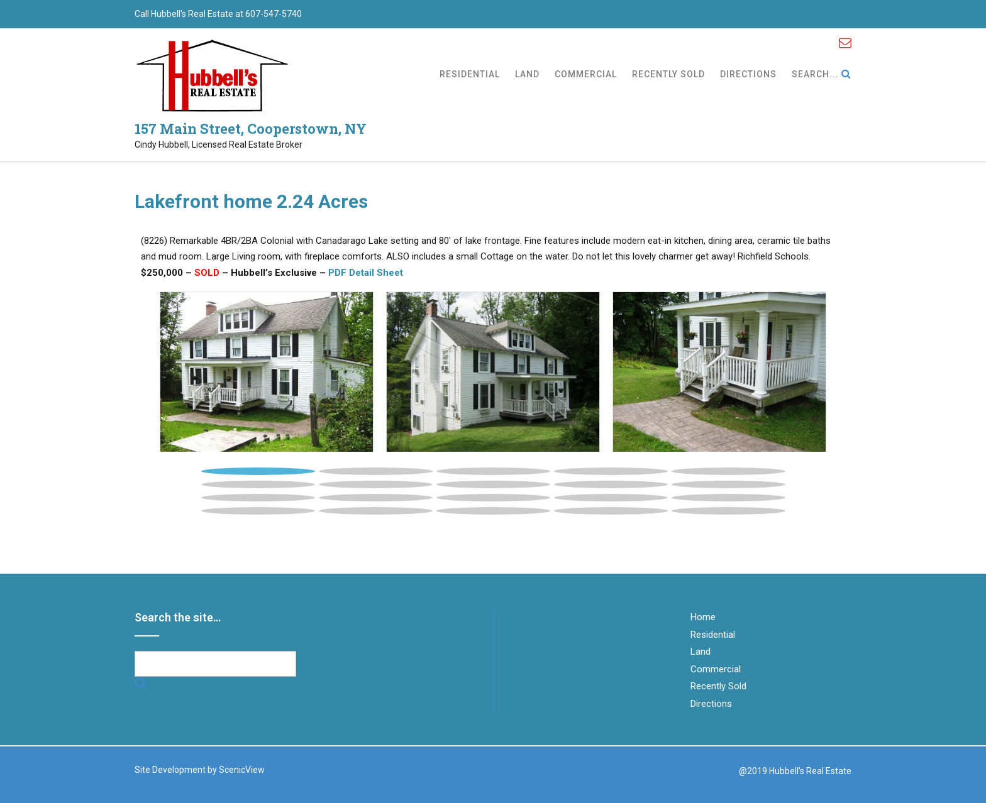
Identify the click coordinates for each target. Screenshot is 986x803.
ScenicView (242, 770)
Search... (821, 74)
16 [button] (258, 511)
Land (527, 75)
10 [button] (728, 484)
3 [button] (493, 471)
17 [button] (376, 511)
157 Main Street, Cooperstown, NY (251, 129)
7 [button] (376, 484)
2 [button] (376, 471)
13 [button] (493, 497)
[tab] (258, 468)
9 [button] (611, 484)
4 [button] (611, 471)
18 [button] (493, 511)
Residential (470, 75)
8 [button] (493, 484)
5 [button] (728, 471)
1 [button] (258, 471)
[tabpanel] (267, 372)
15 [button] (728, 497)
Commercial (586, 75)
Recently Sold (668, 75)
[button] (198, 391)
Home (703, 617)
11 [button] (258, 497)
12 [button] (376, 497)
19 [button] (611, 511)
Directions (748, 75)
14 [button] (611, 497)
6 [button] (258, 484)
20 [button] (728, 511)
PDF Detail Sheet (365, 272)
